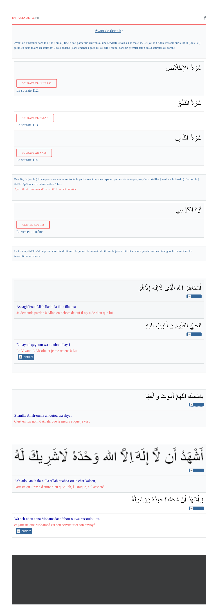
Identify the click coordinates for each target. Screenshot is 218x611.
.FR (25, 18)
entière (29, 357)
